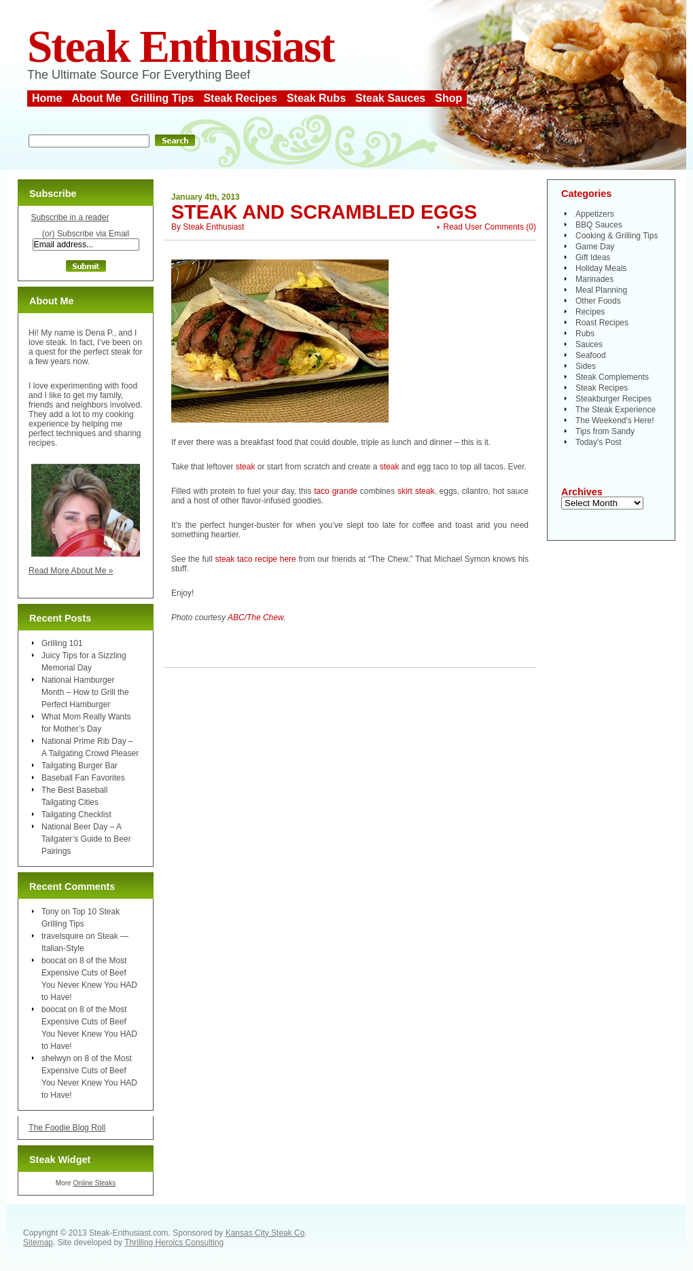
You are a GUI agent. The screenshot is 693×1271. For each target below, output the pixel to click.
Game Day (594, 246)
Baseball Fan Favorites (83, 778)
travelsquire (62, 936)
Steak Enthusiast (180, 46)
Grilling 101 (62, 643)
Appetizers (594, 214)
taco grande (334, 491)
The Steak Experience (615, 409)
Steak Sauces (390, 98)
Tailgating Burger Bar (79, 765)
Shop (448, 98)
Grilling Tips (162, 98)
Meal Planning (601, 290)
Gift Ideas (592, 257)
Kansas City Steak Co (265, 1233)
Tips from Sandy (605, 431)
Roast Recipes (601, 322)
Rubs (584, 333)
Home (47, 98)
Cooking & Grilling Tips (616, 235)
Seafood (590, 355)
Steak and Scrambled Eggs (324, 212)
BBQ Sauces (598, 225)
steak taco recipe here (255, 559)
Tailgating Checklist (76, 814)
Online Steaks (94, 1183)
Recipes (590, 312)
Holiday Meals (600, 268)
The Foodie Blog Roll (67, 1127)
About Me (96, 98)
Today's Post (598, 442)
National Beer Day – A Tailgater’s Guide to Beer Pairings (86, 839)
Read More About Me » (71, 570)
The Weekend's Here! (614, 420)
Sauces (589, 344)
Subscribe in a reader (70, 217)
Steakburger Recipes (613, 399)
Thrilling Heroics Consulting (174, 1242)
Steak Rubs (316, 98)
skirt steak (415, 491)
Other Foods (598, 301)
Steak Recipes (240, 98)
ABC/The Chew (255, 617)
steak (245, 466)
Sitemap (38, 1242)
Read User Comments (483, 227)
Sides (585, 366)
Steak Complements (612, 377)
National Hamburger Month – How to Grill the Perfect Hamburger (85, 692)
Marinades (594, 279)
